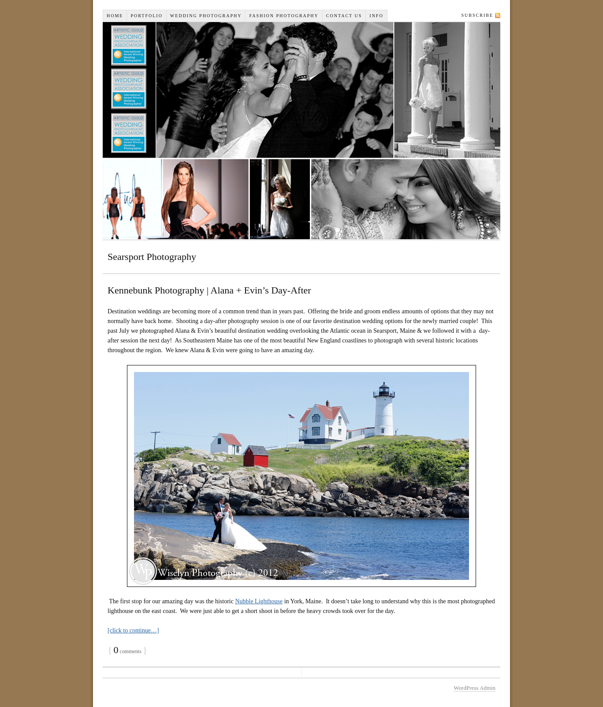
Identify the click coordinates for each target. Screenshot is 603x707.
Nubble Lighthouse (259, 601)
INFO (376, 15)
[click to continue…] (133, 630)
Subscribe (477, 15)
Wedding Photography (206, 15)
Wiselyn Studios (301, 130)
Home (115, 15)
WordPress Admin (474, 687)
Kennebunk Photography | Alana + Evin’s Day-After (209, 290)
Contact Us (344, 15)
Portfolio (146, 15)
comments (127, 651)
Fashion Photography (283, 15)
